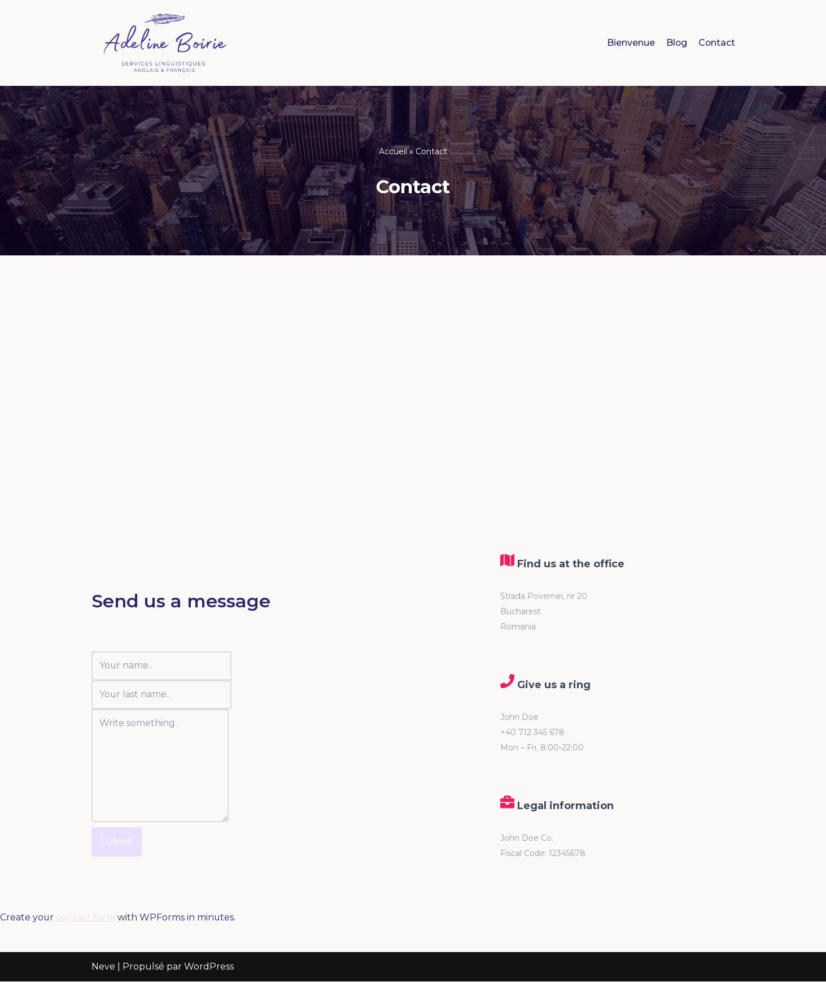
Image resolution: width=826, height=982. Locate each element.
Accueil (393, 151)
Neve (103, 967)
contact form (86, 919)
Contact (716, 42)
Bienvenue (630, 42)
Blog (676, 42)
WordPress (209, 967)
